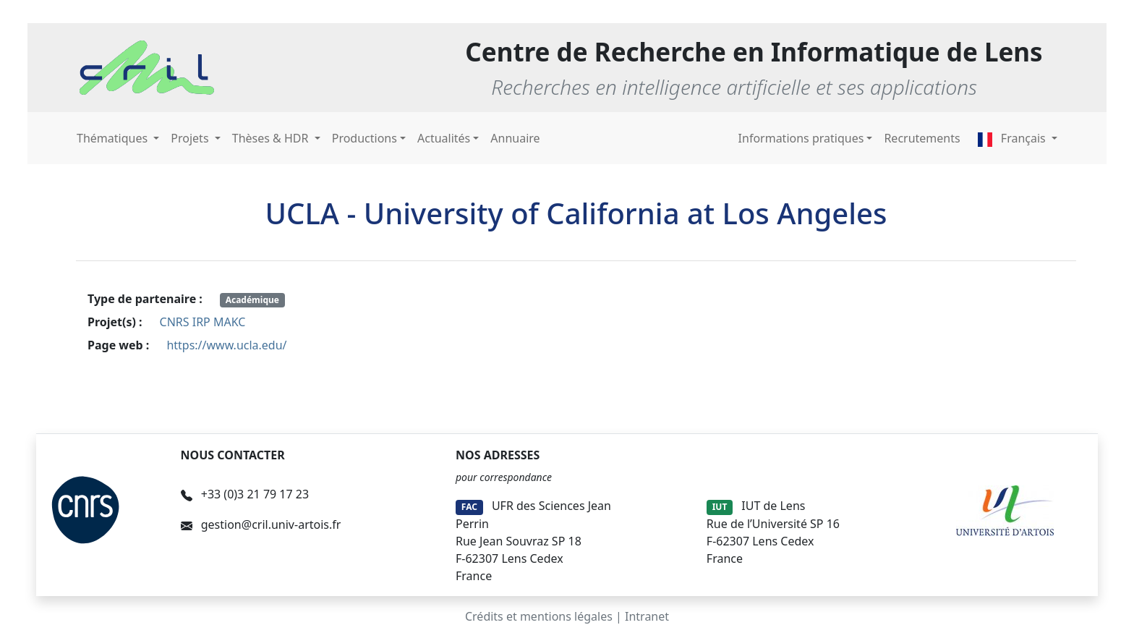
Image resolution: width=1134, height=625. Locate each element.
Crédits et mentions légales (539, 616)
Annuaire (515, 138)
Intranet (647, 616)
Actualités (443, 138)
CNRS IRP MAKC (203, 322)
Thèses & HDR (272, 138)
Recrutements (922, 138)
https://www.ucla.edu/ (226, 345)
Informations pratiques (801, 138)
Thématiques (113, 138)
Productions (364, 138)
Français (1013, 138)
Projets (191, 138)
